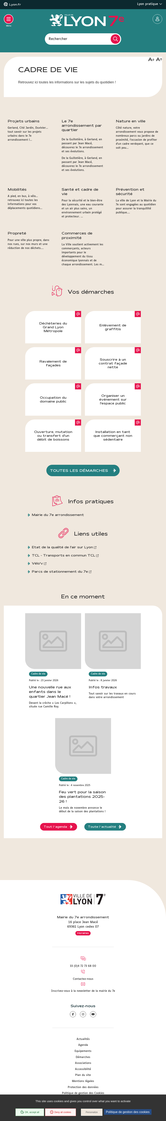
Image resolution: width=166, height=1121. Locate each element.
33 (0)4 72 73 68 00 (83, 966)
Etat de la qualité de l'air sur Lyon (62, 590)
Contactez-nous (83, 979)
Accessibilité (83, 1069)
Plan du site (83, 1075)
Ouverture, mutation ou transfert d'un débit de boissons (53, 479)
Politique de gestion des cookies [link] (128, 1112)
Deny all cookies (60, 1112)
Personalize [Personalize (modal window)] (92, 1112)
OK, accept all (29, 1112)
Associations (83, 1063)
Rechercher (58, 39)
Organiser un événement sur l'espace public (113, 442)
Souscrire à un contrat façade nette (113, 406)
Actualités (83, 1039)
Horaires (83, 933)
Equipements (83, 1051)
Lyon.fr (15, 4)
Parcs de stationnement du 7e (60, 615)
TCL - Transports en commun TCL (63, 598)
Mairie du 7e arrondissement (58, 558)
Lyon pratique (149, 4)
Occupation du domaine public (53, 442)
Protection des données (83, 1087)
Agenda (83, 1045)
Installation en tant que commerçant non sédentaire (112, 479)
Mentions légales (83, 1081)
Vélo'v (37, 606)
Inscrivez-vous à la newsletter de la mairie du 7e (83, 991)
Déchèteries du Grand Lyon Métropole (53, 370)
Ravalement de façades (53, 406)
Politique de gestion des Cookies (83, 1093)
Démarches (83, 1057)
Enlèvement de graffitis (112, 370)
